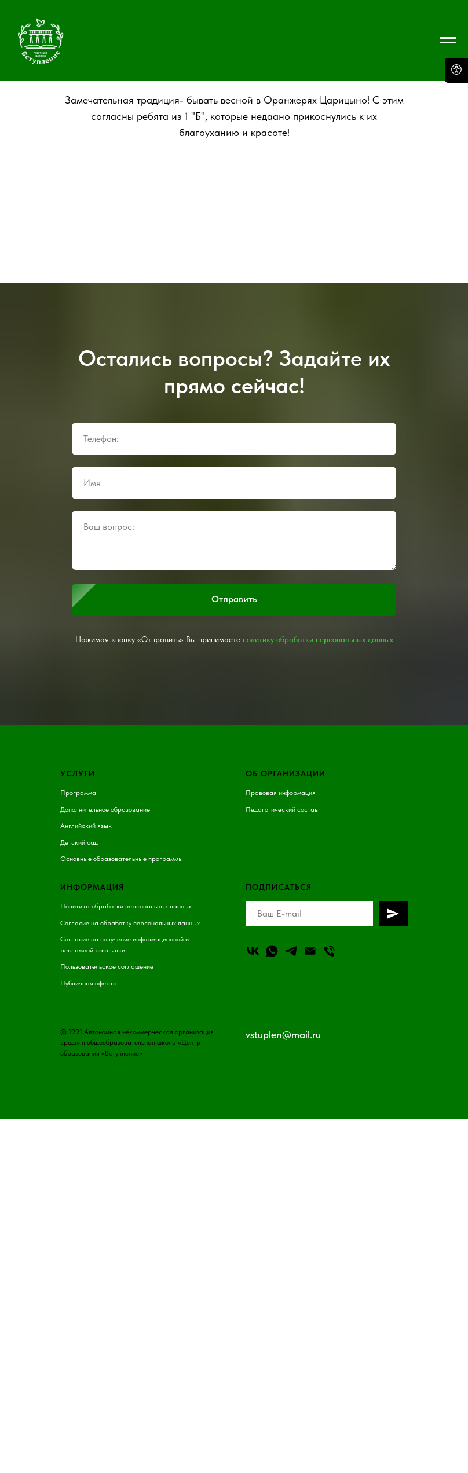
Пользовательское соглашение (106, 966)
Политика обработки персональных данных (126, 906)
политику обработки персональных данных (318, 639)
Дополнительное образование (105, 809)
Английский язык (86, 826)
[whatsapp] (272, 951)
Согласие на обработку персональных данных (130, 923)
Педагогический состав (282, 809)
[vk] (253, 951)
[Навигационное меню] (448, 40)
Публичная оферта (88, 983)
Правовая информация (281, 793)
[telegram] (291, 951)
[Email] (310, 951)
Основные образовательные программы (121, 859)
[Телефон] (329, 951)
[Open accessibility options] (456, 70)
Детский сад (79, 842)
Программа (78, 793)
